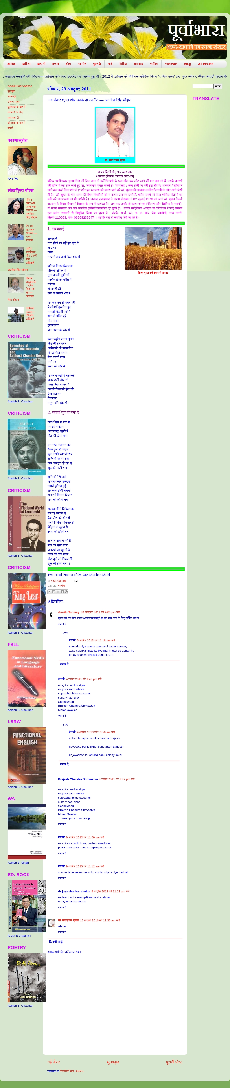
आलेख (11, 64)
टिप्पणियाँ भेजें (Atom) (72, 1071)
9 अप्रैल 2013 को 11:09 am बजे (85, 837)
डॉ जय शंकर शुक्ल (68, 920)
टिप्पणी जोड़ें (56, 942)
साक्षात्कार (171, 64)
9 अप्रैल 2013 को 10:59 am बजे (96, 732)
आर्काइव (12, 96)
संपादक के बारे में (16, 122)
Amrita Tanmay (68, 612)
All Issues (205, 64)
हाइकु (187, 64)
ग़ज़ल (55, 64)
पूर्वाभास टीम (14, 117)
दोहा (68, 64)
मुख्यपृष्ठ (113, 1062)
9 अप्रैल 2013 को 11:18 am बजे (96, 640)
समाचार (138, 64)
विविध (123, 64)
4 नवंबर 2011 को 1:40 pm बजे (83, 679)
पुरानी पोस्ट (174, 1062)
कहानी (41, 64)
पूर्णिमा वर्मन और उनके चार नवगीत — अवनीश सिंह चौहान (31, 208)
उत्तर (65, 632)
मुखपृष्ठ (11, 91)
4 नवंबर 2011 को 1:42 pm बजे (116, 779)
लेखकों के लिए (15, 112)
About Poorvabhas (20, 86)
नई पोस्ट (53, 1062)
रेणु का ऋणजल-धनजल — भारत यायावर (31, 233)
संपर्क (10, 128)
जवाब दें (62, 624)
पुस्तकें (97, 64)
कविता (26, 64)
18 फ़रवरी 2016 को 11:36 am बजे (100, 920)
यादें (110, 64)
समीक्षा (154, 64)
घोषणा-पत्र (13, 101)
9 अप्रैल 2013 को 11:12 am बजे (85, 866)
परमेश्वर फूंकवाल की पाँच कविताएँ (30, 314)
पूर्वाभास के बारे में (16, 107)
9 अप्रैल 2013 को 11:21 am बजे (111, 891)
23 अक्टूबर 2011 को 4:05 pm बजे (100, 612)
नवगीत (82, 64)
